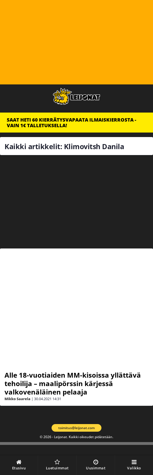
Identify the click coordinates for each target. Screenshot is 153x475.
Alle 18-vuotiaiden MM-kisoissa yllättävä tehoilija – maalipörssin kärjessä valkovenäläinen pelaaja (73, 383)
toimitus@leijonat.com (76, 427)
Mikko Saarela (17, 398)
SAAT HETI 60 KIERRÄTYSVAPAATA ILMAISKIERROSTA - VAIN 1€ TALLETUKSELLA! (71, 122)
